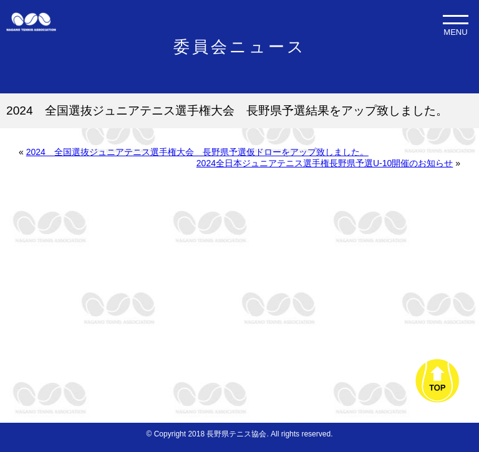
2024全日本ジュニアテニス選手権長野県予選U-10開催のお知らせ (324, 163)
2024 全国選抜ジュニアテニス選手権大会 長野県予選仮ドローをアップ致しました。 (197, 152)
